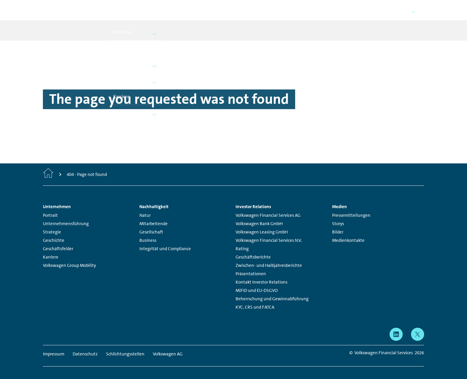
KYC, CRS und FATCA (255, 299)
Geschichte (53, 232)
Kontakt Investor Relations (261, 274)
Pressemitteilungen (351, 207)
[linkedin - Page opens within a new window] (396, 325)
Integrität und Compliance (165, 240)
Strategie (52, 224)
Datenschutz (85, 346)
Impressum (53, 346)
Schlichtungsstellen (125, 346)
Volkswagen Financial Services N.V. (269, 232)
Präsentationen (251, 265)
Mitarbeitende (153, 215)
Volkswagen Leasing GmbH (262, 224)
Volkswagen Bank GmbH (259, 215)
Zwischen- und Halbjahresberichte (269, 257)
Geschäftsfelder (58, 240)
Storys (338, 215)
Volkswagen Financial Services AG (268, 207)
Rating (242, 240)
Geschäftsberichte (253, 249)
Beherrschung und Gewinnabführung (272, 290)
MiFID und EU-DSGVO (257, 282)
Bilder (337, 224)
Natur (145, 207)
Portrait (50, 207)
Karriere (50, 249)
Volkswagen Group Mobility (69, 257)
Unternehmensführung (66, 215)
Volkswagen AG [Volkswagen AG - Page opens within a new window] (168, 346)
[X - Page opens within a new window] (417, 325)
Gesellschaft (151, 224)
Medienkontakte (348, 232)
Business (147, 232)
